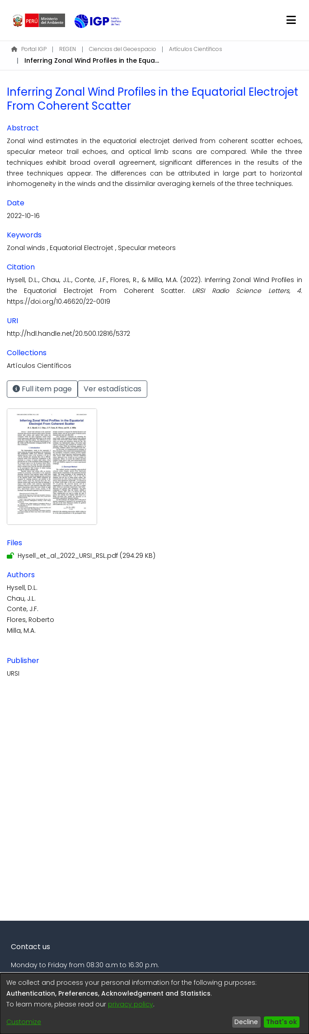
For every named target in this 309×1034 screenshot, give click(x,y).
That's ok (281, 1021)
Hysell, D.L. (22, 587)
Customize (23, 1021)
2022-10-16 (23, 215)
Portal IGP (29, 49)
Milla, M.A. (21, 630)
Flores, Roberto (30, 619)
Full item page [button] (42, 389)
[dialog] (154, 1003)
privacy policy (130, 1004)
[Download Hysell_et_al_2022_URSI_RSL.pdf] (81, 555)
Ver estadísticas (112, 389)
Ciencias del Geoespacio (122, 49)
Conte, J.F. (22, 608)
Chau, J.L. (21, 598)
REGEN (67, 49)
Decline (246, 1021)
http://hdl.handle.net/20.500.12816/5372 (68, 333)
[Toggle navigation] (291, 20)
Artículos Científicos (195, 49)
